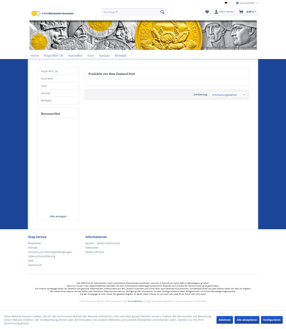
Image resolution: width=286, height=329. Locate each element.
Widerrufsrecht (95, 252)
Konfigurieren (272, 320)
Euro (44, 86)
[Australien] (75, 55)
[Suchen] (162, 12)
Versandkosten (135, 301)
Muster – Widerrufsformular (103, 243)
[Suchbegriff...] (134, 12)
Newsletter (34, 243)
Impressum (35, 265)
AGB (30, 260)
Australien (47, 78)
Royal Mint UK (49, 71)
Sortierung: (201, 94)
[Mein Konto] (224, 12)
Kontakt (32, 247)
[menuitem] (134, 13)
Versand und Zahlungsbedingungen (50, 252)
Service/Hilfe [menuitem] (245, 3)
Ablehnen (225, 320)
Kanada (45, 93)
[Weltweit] (120, 55)
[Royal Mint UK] (54, 55)
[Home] (35, 55)
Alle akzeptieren (247, 320)
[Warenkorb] (247, 12)
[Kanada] (104, 55)
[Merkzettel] (207, 12)
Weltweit (46, 100)
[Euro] (91, 55)
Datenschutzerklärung (41, 256)
